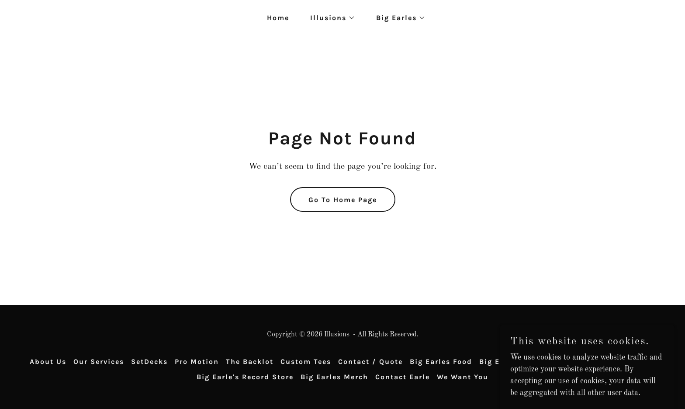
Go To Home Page (342, 200)
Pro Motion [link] (197, 361)
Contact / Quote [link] (370, 361)
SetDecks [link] (149, 361)
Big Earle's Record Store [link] (245, 377)
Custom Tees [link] (305, 361)
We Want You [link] (462, 377)
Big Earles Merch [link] (334, 377)
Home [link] (278, 18)
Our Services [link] (98, 361)
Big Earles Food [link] (441, 361)
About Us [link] (48, 361)
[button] (329, 18)
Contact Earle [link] (402, 377)
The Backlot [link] (249, 361)
